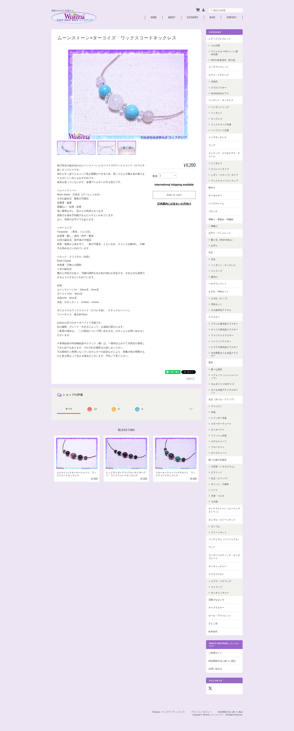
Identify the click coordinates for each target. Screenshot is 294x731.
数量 (155, 176)
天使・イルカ (217, 495)
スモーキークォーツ (221, 423)
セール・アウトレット (219, 615)
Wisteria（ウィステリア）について (168, 712)
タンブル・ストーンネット (222, 519)
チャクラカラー (216, 607)
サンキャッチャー (217, 566)
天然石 (214, 81)
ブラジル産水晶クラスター (224, 323)
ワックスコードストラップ (224, 180)
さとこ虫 (213, 623)
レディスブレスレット (219, 38)
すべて (68, 408)
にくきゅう (216, 163)
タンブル (215, 526)
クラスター (214, 317)
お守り (214, 245)
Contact (232, 17)
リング (211, 145)
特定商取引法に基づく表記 (222, 660)
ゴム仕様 (215, 45)
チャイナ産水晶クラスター (224, 329)
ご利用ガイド (215, 653)
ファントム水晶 (219, 435)
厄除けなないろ (216, 599)
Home (154, 17)
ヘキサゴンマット (217, 283)
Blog (212, 17)
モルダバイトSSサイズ (222, 384)
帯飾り (214, 226)
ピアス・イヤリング (218, 74)
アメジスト (216, 406)
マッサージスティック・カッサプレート (224, 556)
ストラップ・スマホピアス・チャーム (224, 154)
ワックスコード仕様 (221, 124)
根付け (211, 187)
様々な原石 (216, 369)
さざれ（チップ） (220, 298)
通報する (190, 378)
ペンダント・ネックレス (220, 100)
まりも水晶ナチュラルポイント (224, 391)
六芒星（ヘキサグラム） (223, 466)
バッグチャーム (216, 203)
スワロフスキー (219, 87)
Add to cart (174, 194)
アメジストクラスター (222, 335)
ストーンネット (219, 532)
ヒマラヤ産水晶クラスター (224, 347)
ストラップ (216, 271)
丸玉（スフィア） (220, 478)
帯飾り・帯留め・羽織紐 (220, 219)
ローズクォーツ (219, 453)
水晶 (213, 412)
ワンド (211, 547)
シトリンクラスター (221, 341)
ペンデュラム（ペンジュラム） (224, 539)
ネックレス (216, 118)
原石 (210, 362)
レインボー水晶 (219, 417)
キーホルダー (215, 195)
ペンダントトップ (220, 107)
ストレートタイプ (220, 169)
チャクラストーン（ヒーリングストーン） (224, 510)
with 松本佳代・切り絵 (223, 60)
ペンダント (216, 112)
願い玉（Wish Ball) (221, 239)
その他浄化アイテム (221, 310)
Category (192, 17)
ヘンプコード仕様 (220, 130)
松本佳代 (213, 631)
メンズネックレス (217, 137)
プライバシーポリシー (201, 712)
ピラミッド (216, 472)
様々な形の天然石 (217, 459)
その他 (214, 501)
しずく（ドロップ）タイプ (224, 174)
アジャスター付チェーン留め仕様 (224, 52)
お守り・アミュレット (219, 233)
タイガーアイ (217, 429)
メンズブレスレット (218, 67)
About (172, 17)
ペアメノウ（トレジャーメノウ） (224, 376)
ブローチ (213, 211)
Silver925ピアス (220, 93)
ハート (214, 490)
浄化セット (216, 304)
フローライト (217, 447)
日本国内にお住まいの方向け (174, 203)
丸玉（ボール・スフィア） (222, 399)
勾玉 (210, 252)
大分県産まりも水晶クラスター (224, 354)
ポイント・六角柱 (220, 484)
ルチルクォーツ (219, 441)
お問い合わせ (215, 669)
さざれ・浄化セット (218, 291)
